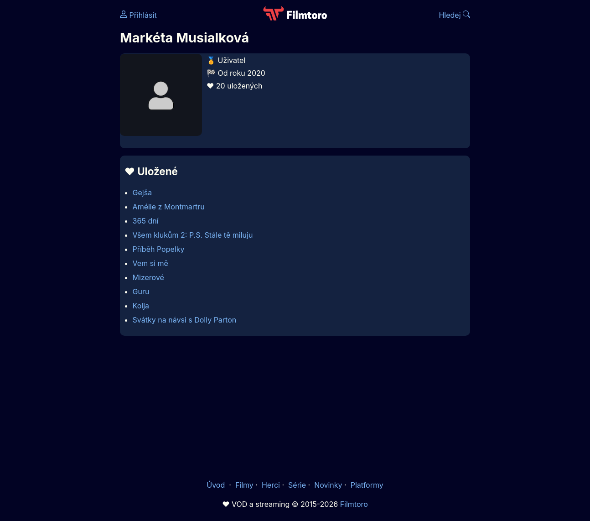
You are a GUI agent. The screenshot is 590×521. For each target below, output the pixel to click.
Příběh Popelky (159, 249)
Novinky (328, 485)
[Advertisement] (295, 407)
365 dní (146, 220)
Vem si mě (150, 263)
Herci (271, 485)
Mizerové (148, 277)
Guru (141, 291)
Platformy (367, 485)
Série (297, 485)
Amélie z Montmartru (169, 206)
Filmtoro (354, 504)
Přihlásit (138, 15)
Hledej (454, 15)
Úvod (217, 485)
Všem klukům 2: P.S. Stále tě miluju (193, 235)
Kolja (141, 305)
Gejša (142, 192)
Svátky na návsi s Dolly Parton (185, 319)
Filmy (244, 485)
